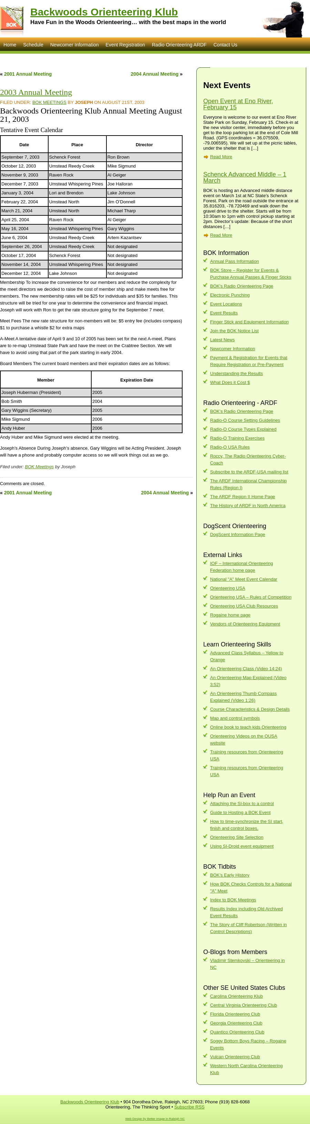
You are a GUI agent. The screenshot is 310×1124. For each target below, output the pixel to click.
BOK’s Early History (229, 875)
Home (9, 44)
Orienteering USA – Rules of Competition (250, 597)
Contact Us (225, 44)
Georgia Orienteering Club (236, 1023)
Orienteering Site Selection (237, 837)
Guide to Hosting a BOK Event (240, 812)
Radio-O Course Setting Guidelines (245, 420)
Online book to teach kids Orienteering (248, 727)
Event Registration (125, 44)
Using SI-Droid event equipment (241, 846)
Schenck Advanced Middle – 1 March (244, 177)
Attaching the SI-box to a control (242, 803)
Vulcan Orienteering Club (235, 1056)
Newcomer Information (74, 44)
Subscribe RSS (189, 1107)
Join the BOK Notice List (234, 330)
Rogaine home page (230, 615)
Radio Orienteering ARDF (179, 44)
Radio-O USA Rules (230, 447)
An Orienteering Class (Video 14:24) (246, 668)
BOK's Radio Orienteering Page (241, 286)
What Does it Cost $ (230, 382)
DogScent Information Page (237, 534)
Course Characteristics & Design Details (250, 709)
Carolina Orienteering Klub (236, 996)
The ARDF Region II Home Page (242, 496)
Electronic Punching (230, 295)
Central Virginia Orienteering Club (243, 1005)
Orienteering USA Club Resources (244, 606)
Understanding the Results (236, 373)
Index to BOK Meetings (233, 899)
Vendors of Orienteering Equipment (245, 624)
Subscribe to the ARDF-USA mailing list (249, 471)
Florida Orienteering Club (235, 1014)
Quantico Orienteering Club (237, 1032)
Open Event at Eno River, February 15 (238, 104)
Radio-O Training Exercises (237, 438)
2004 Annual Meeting (155, 74)
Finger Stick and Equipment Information (249, 321)
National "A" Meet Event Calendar (243, 579)
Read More (221, 156)
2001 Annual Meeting (28, 74)
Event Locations (226, 304)
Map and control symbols (235, 718)
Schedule (33, 44)
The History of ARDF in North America (248, 505)
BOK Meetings (49, 102)
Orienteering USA (227, 588)
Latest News (222, 339)
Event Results (224, 312)
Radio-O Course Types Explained (243, 429)
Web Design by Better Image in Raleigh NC (155, 1119)
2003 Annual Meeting (36, 92)
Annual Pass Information (234, 261)
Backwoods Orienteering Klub (104, 12)
